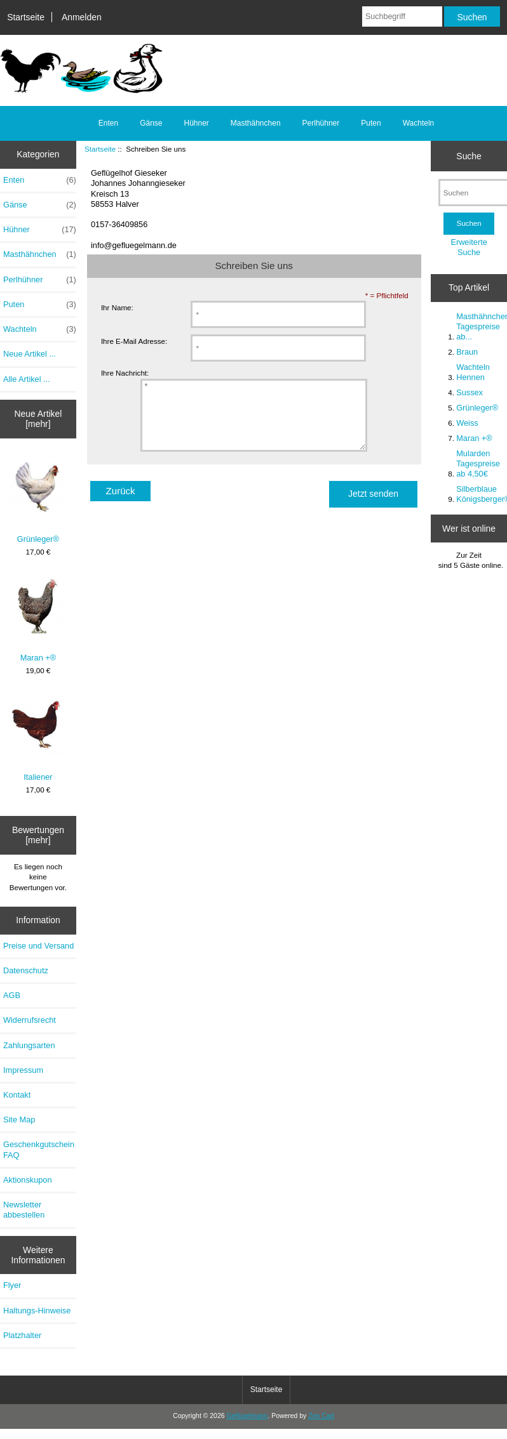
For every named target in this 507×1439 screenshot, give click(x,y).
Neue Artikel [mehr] (38, 419)
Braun (467, 352)
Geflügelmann (246, 1415)
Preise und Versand (38, 945)
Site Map (19, 1119)
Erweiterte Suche (468, 247)
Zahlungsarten (29, 1045)
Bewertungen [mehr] (38, 835)
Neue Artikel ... (29, 353)
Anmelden (82, 17)
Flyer (12, 1285)
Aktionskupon (27, 1180)
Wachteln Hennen (473, 372)
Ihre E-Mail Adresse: (134, 341)
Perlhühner (321, 123)
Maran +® (38, 618)
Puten (371, 123)
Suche (468, 155)
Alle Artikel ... (26, 379)
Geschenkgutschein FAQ (38, 1149)
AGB (11, 995)
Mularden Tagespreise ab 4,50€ (478, 463)
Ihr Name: (117, 307)
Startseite (25, 17)
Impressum (23, 1070)
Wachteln (419, 123)
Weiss (467, 423)
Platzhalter (22, 1335)
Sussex (469, 392)
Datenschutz (25, 970)
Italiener (38, 737)
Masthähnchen (256, 123)
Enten (108, 123)
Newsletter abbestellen (23, 1209)
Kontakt (16, 1095)
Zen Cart (321, 1415)
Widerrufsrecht (29, 1020)
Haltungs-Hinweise (37, 1310)
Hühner (196, 123)
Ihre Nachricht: (125, 373)
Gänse (151, 123)
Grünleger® (38, 500)
